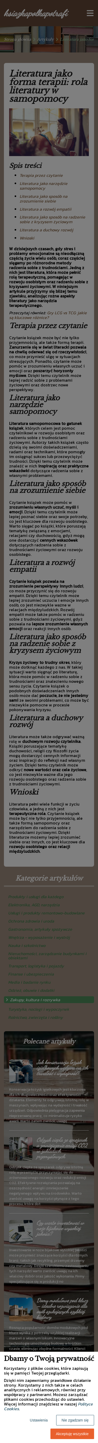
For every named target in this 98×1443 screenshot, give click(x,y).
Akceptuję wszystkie (72, 1434)
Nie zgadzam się (75, 1420)
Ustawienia (39, 1420)
